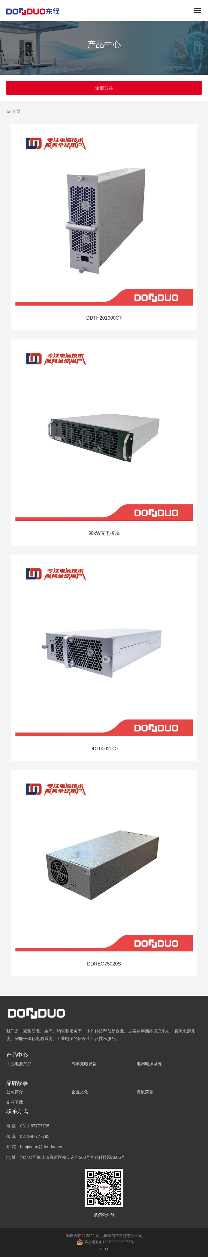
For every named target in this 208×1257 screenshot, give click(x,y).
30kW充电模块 (104, 533)
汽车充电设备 (84, 1063)
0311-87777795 (35, 1126)
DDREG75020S (104, 963)
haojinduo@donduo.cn (41, 1146)
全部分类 (104, 87)
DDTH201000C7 (104, 318)
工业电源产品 (19, 1063)
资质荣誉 (145, 1091)
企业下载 (14, 1102)
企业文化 (79, 1091)
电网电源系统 (149, 1063)
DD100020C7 (104, 748)
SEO (104, 1249)
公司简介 (14, 1091)
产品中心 (104, 44)
